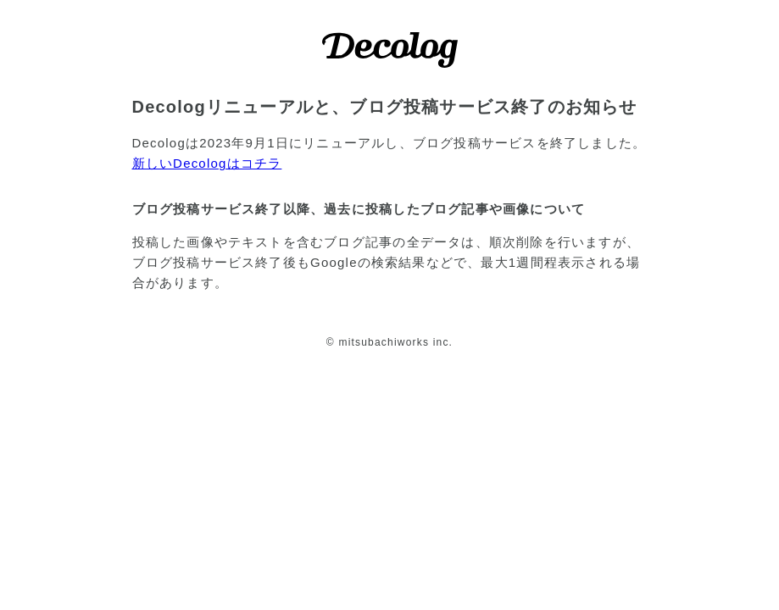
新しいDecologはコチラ (207, 163)
